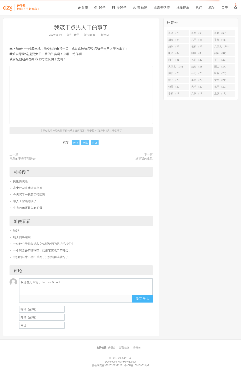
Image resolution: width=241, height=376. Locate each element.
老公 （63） (198, 33)
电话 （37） (175, 53)
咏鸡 (16, 230)
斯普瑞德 (124, 347)
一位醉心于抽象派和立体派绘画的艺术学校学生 (43, 243)
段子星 (90, 130)
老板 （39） (198, 46)
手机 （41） (221, 39)
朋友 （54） (175, 39)
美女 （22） (198, 80)
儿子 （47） (198, 39)
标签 (211, 8)
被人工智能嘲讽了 (24, 201)
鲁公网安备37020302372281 (108, 365)
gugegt (132, 361)
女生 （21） (221, 80)
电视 (85, 142)
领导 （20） (175, 86)
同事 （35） (198, 53)
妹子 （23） (175, 80)
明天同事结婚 (22, 237)
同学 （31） (175, 59)
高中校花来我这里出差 (27, 188)
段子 (100, 8)
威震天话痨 (161, 8)
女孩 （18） (198, 93)
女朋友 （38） (222, 46)
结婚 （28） (198, 66)
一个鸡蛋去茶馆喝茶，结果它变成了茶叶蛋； (42, 250)
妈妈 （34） (221, 53)
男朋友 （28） (176, 66)
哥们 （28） (221, 59)
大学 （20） (198, 86)
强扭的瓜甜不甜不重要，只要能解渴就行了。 (42, 257)
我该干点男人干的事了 (81, 27)
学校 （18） (175, 93)
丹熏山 (112, 347)
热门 (199, 8)
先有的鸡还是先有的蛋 (27, 207)
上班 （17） (221, 93)
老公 (75, 142)
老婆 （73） (175, 33)
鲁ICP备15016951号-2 (136, 365)
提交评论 (142, 298)
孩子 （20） (221, 86)
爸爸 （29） (198, 59)
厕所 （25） (175, 73)
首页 (83, 8)
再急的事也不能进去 (23, 158)
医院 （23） (221, 73)
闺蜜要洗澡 (20, 181)
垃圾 (94, 142)
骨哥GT (137, 347)
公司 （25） (198, 73)
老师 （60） (221, 33)
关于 (224, 8)
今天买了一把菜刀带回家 (29, 194)
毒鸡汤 (140, 8)
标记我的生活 (144, 158)
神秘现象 (182, 8)
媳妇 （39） (175, 46)
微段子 (119, 8)
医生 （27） (221, 66)
